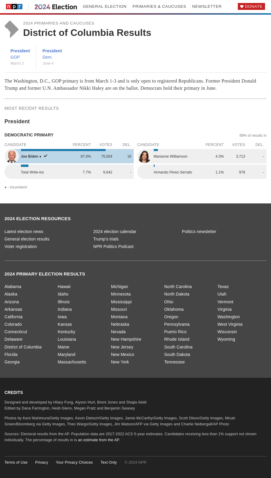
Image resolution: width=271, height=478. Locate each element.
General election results (26, 239)
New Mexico (122, 354)
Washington (228, 316)
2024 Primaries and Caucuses (58, 23)
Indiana (65, 309)
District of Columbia (23, 347)
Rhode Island (176, 339)
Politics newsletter (199, 231)
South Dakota (177, 354)
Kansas (65, 324)
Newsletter (207, 6)
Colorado (13, 324)
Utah (221, 294)
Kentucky (66, 331)
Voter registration (20, 246)
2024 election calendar (114, 231)
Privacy (41, 462)
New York (120, 362)
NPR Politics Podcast (113, 246)
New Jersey (122, 347)
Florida (11, 354)
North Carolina (178, 286)
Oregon (171, 316)
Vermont (225, 301)
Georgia (12, 362)
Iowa (62, 316)
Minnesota (121, 294)
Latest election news (23, 231)
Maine (63, 347)
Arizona (11, 301)
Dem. (47, 57)
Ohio (168, 301)
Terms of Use (16, 462)
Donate (254, 6)
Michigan (119, 286)
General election (105, 6)
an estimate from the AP (98, 440)
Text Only (109, 462)
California (13, 316)
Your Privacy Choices (74, 462)
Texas (223, 286)
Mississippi (121, 301)
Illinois (64, 301)
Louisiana (67, 339)
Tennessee (174, 362)
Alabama (12, 286)
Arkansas (13, 309)
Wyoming (226, 339)
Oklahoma (174, 309)
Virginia (224, 309)
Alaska (10, 294)
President (20, 50)
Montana (119, 316)
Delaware (13, 339)
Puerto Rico (175, 331)
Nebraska (120, 324)
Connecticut (15, 331)
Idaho (63, 294)
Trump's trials (106, 239)
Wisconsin (227, 331)
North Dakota (176, 294)
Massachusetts (72, 362)
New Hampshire (126, 339)
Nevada (118, 331)
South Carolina (178, 347)
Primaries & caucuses (159, 6)
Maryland (66, 354)
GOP (15, 57)
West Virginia (230, 324)
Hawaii (64, 286)
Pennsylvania (177, 324)
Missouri (119, 309)
